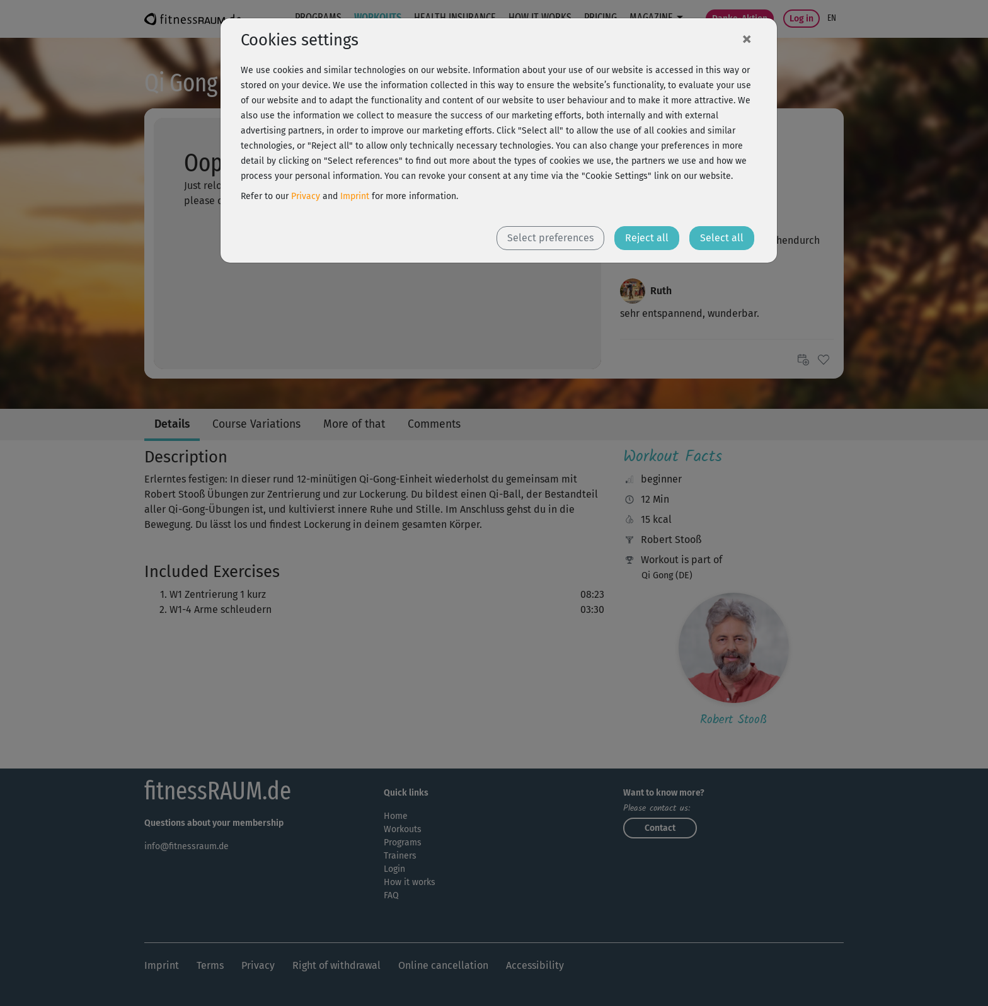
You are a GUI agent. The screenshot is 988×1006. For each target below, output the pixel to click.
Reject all (647, 238)
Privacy (305, 196)
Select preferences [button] (550, 238)
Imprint (354, 196)
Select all (722, 238)
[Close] (747, 38)
